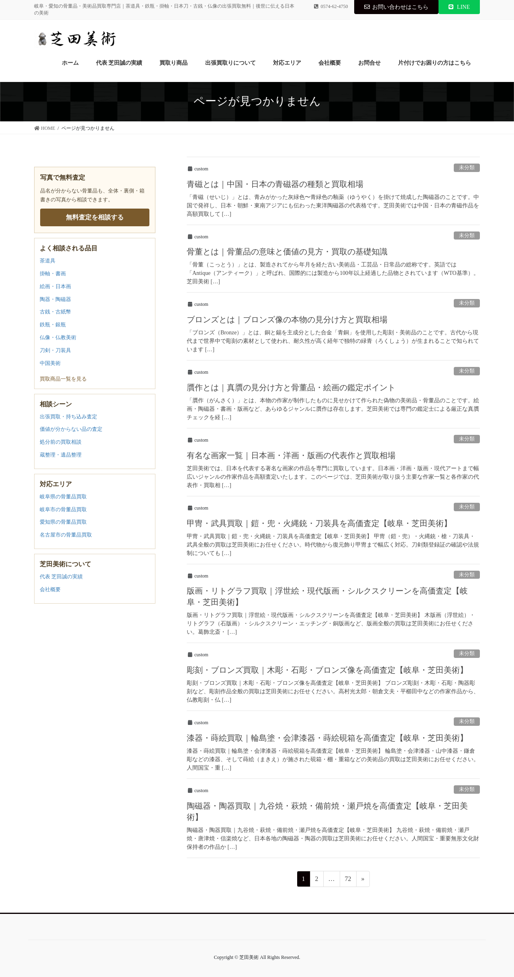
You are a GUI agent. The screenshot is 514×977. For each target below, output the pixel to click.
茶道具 (47, 261)
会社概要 (50, 589)
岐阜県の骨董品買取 (63, 497)
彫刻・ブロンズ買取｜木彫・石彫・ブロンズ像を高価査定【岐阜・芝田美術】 (327, 670)
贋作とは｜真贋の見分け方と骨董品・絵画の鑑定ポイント (291, 387)
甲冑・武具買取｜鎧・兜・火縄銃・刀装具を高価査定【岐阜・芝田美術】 (319, 523)
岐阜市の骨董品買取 (63, 509)
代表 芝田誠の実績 (61, 577)
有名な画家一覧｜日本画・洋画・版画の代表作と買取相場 (291, 455)
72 (348, 880)
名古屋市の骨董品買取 (66, 535)
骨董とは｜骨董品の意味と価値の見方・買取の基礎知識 (287, 251)
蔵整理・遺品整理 (61, 455)
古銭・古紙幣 (55, 312)
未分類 (467, 167)
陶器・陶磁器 (55, 299)
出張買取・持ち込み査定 (68, 417)
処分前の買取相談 (61, 442)
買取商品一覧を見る (63, 379)
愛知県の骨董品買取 (63, 522)
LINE (459, 7)
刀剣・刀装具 (55, 350)
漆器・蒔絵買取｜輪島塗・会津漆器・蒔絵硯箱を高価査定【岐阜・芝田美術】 (327, 737)
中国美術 (50, 363)
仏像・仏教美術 (58, 337)
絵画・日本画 (55, 286)
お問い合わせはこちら (396, 7)
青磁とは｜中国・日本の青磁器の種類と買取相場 (275, 184)
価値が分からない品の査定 (71, 429)
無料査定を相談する (95, 217)
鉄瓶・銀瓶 (53, 325)
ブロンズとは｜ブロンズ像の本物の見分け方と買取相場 (287, 319)
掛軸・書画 (53, 273)
